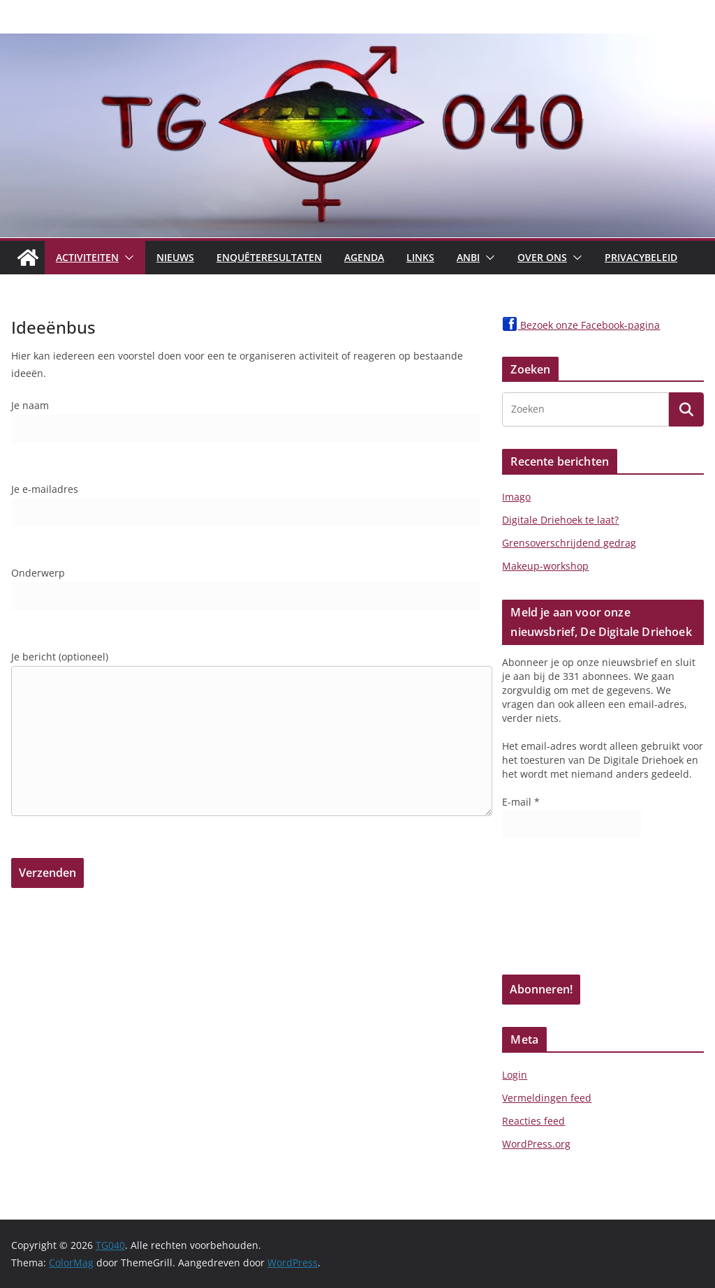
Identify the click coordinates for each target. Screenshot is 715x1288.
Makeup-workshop (545, 565)
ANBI (468, 257)
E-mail (521, 801)
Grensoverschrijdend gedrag (569, 542)
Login (514, 1074)
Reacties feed (533, 1120)
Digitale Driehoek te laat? (560, 519)
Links (420, 257)
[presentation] (559, 911)
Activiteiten (87, 257)
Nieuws (175, 257)
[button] (126, 257)
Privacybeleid (641, 257)
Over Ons (542, 257)
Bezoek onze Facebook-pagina (581, 325)
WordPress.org (536, 1143)
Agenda (364, 257)
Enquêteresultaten (269, 257)
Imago (516, 496)
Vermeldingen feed (546, 1097)
